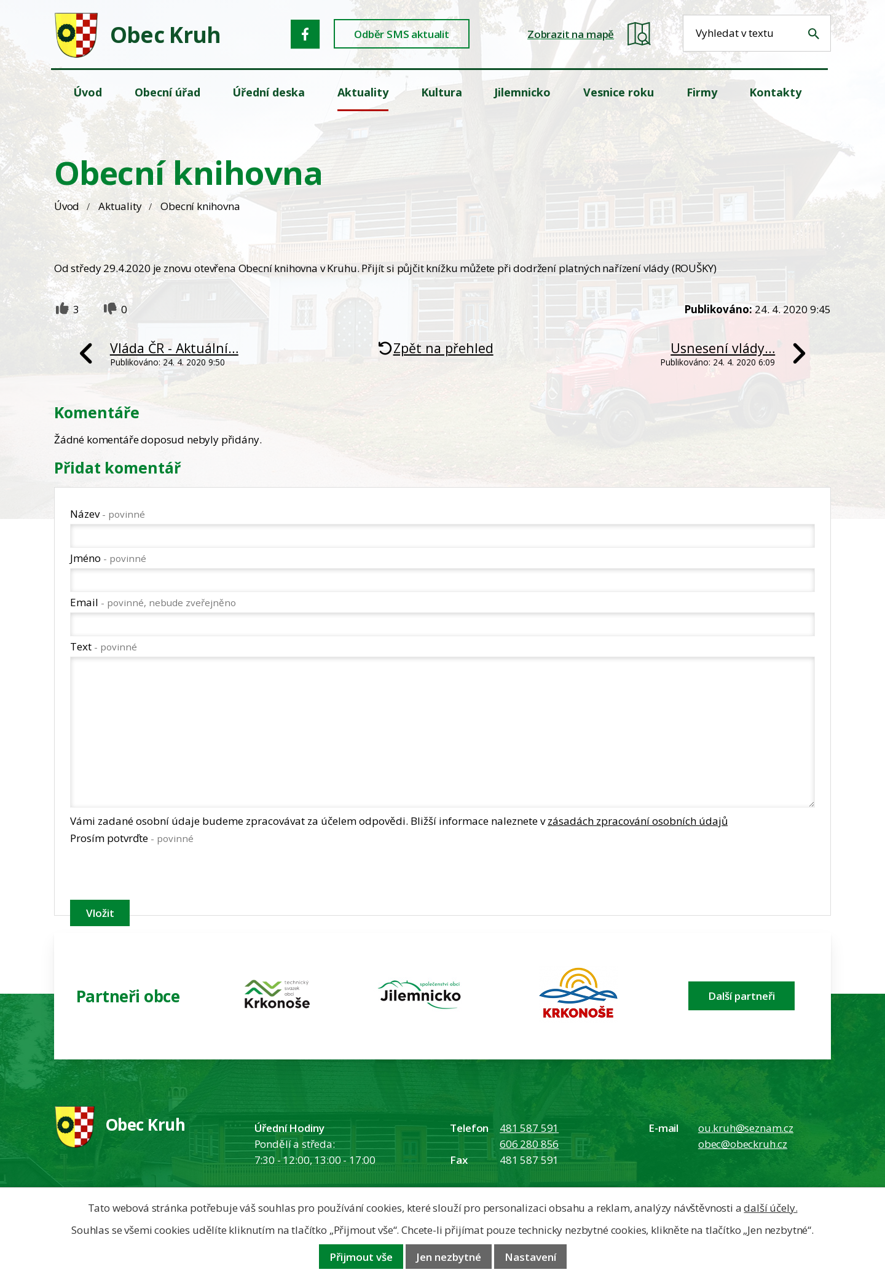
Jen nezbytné (448, 1257)
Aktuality (119, 206)
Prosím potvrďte (132, 838)
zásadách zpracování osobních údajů (638, 821)
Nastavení (530, 1257)
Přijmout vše (361, 1257)
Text (103, 646)
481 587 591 (529, 1128)
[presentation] (163, 875)
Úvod (66, 206)
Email (153, 602)
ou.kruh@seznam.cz (745, 1128)
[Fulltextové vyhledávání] (757, 33)
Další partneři (741, 996)
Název (107, 514)
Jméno (108, 558)
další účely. (770, 1208)
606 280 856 (529, 1144)
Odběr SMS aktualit (401, 34)
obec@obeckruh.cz (742, 1144)
